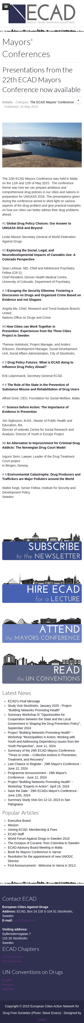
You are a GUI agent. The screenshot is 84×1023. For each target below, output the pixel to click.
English (7, 980)
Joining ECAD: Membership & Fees (32, 829)
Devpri (41, 1019)
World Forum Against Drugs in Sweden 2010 (39, 838)
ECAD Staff (16, 834)
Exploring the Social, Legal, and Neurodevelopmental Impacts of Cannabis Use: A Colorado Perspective (38, 255)
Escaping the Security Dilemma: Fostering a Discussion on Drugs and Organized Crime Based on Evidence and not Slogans (41, 295)
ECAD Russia (12, 961)
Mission (13, 825)
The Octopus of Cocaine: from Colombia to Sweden (44, 843)
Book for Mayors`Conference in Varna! (34, 852)
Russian (8, 984)
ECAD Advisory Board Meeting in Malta (35, 847)
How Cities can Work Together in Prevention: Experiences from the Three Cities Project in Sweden (36, 331)
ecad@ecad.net (25, 920)
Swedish (8, 989)
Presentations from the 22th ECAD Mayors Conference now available (41, 79)
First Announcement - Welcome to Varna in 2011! (42, 865)
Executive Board (19, 820)
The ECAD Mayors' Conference (52, 102)
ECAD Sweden (12, 957)
